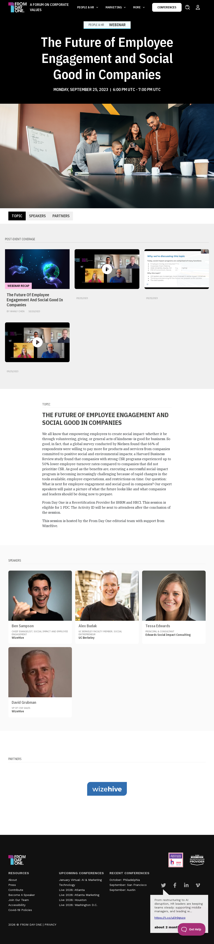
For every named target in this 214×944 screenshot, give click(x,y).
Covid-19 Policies (20, 910)
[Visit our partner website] (107, 789)
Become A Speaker (21, 895)
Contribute (15, 890)
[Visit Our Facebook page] (174, 885)
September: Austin (122, 890)
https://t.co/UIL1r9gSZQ (169, 917)
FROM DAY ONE (31, 924)
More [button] (137, 7)
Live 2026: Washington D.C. (78, 905)
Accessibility (16, 905)
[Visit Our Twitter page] (163, 885)
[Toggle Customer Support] (192, 929)
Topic (17, 215)
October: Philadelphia (125, 879)
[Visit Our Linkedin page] (186, 885)
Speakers (37, 215)
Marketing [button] (114, 7)
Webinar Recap (18, 286)
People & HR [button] (86, 7)
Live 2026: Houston (73, 900)
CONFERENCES (166, 7)
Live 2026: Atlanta (72, 890)
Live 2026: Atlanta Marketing (79, 895)
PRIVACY (50, 924)
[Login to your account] (197, 7)
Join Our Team (18, 900)
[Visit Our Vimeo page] (198, 885)
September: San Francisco (128, 885)
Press (12, 885)
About (12, 879)
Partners (61, 215)
